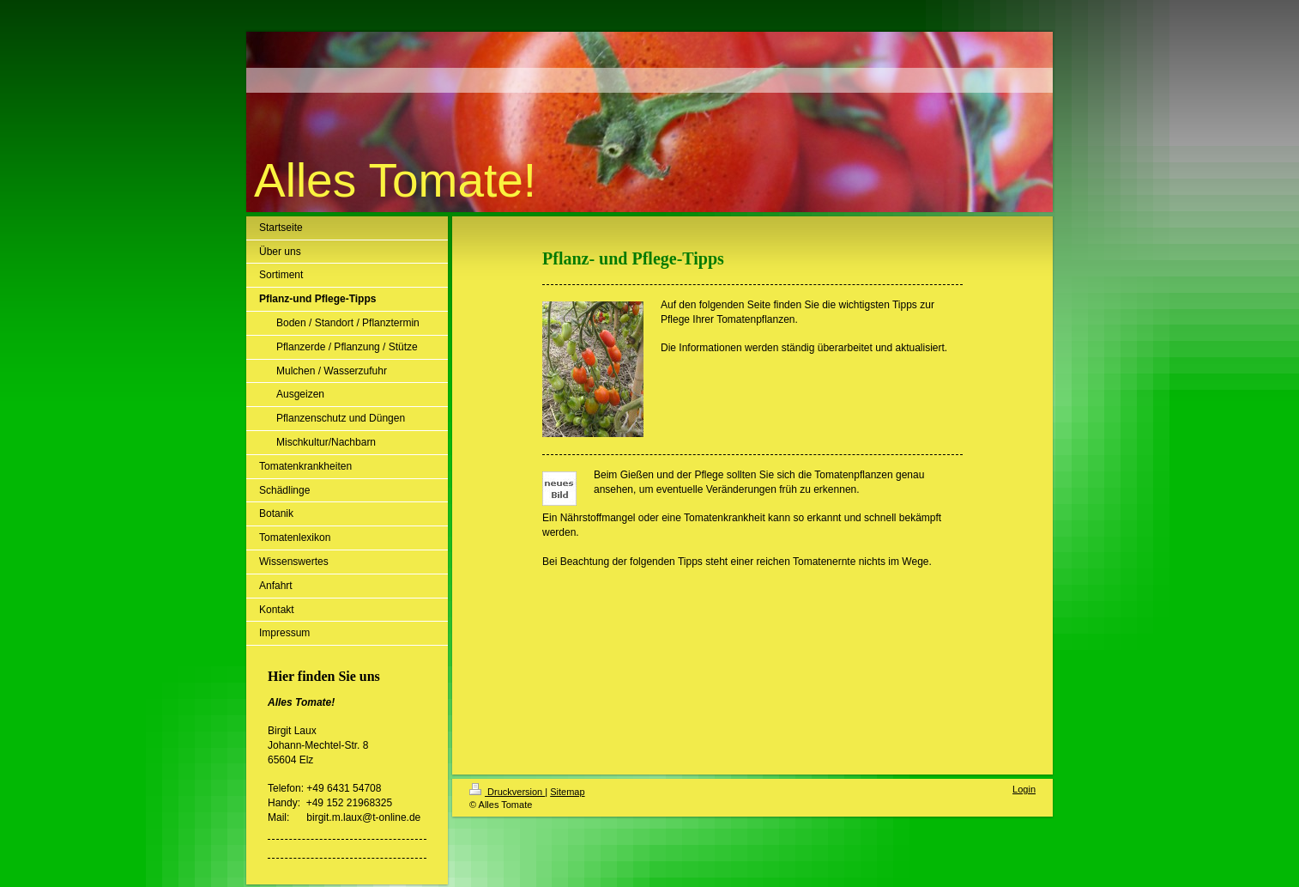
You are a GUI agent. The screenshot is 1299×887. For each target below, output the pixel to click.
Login (1024, 789)
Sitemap (567, 792)
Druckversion (507, 792)
